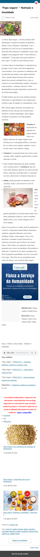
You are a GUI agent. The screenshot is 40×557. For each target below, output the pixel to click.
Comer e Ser (14, 525)
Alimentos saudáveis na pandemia (23, 385)
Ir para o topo (34, 547)
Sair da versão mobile (20, 554)
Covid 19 (8, 529)
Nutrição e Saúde (15, 531)
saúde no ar (5, 534)
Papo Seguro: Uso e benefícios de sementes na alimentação (20, 437)
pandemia (24, 531)
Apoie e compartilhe (24, 412)
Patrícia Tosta (33, 531)
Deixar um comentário (20, 540)
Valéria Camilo (15, 534)
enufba (14, 529)
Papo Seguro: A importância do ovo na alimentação (20, 470)
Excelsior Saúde (22, 529)
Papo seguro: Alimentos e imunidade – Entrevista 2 (20, 503)
